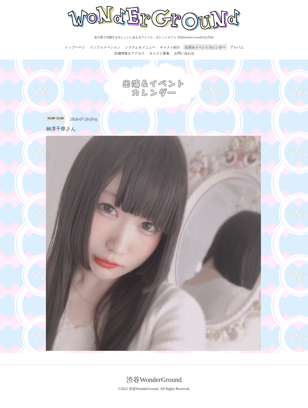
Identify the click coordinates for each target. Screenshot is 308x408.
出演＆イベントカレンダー (205, 47)
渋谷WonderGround (154, 379)
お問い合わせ (184, 53)
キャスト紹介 (170, 47)
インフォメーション (105, 47)
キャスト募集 (159, 53)
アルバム (237, 47)
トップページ (75, 47)
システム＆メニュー (140, 47)
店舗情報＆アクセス (129, 53)
